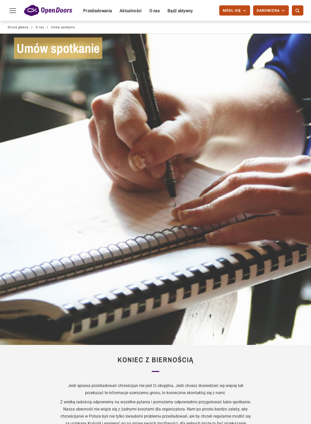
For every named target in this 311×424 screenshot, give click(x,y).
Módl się (22, 321)
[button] (123, 288)
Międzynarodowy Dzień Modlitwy (197, 332)
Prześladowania (97, 10)
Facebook (236, 410)
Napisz (20, 329)
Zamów (130, 309)
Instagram (268, 410)
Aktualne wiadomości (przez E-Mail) (141, 332)
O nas (154, 10)
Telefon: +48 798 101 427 (260, 335)
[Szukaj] (297, 10)
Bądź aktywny (180, 10)
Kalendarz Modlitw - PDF (198, 321)
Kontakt (232, 257)
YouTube (284, 410)
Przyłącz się (25, 337)
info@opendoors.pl (254, 344)
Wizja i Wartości (148, 257)
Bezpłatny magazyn (140, 321)
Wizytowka (135, 411)
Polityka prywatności (164, 411)
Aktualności (130, 10)
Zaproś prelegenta (84, 321)
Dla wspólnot (81, 309)
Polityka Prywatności (256, 352)
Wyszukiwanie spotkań (89, 329)
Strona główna (18, 27)
